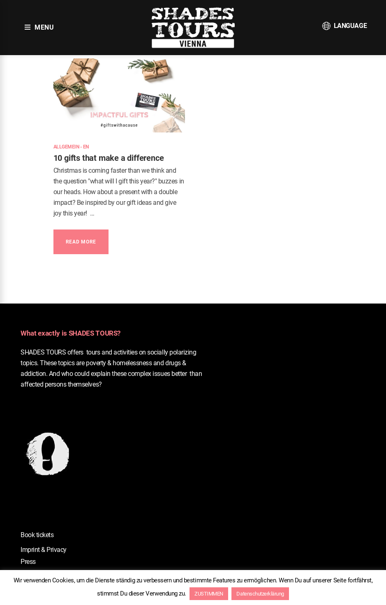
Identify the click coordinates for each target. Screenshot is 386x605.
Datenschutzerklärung (260, 594)
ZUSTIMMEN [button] (208, 594)
